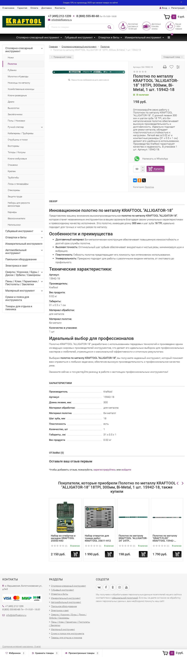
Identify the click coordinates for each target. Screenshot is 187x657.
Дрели (11, 101)
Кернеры (12, 212)
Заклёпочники (15, 114)
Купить (158, 168)
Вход (163, 8)
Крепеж (12, 171)
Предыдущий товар (61, 57)
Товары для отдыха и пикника (18, 308)
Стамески (13, 165)
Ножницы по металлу (19, 82)
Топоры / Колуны (17, 152)
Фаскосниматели (16, 218)
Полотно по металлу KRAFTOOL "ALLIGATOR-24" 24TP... (133, 538)
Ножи (11, 57)
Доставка (46, 8)
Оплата (34, 8)
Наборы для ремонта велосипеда (19, 204)
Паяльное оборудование (21, 259)
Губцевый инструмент (79, 37)
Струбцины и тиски (18, 139)
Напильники (14, 224)
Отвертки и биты (108, 37)
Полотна (12, 64)
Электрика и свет (16, 265)
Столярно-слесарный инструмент (37, 37)
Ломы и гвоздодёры (18, 184)
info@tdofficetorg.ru (62, 19)
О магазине (8, 8)
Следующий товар (173, 57)
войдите (126, 469)
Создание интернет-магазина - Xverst (21, 646)
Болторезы (13, 146)
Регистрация (178, 8)
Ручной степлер (25, 127)
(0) (59, 546)
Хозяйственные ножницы (21, 89)
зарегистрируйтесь (104, 469)
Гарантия (22, 8)
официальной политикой (125, 598)
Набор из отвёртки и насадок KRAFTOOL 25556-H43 (63, 538)
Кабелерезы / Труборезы (21, 133)
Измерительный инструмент (143, 37)
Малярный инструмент (24, 290)
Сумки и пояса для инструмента (17, 298)
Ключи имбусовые (17, 158)
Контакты (60, 8)
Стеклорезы (14, 190)
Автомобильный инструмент (24, 251)
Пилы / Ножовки (16, 120)
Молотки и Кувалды (18, 76)
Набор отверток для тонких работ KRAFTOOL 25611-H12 (98, 538)
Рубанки (12, 70)
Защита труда (15, 196)
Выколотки (13, 108)
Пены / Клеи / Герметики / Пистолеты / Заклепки (24, 283)
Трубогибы (13, 177)
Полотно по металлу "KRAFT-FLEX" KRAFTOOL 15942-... (165, 538)
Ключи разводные (17, 95)
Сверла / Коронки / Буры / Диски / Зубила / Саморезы (24, 273)
